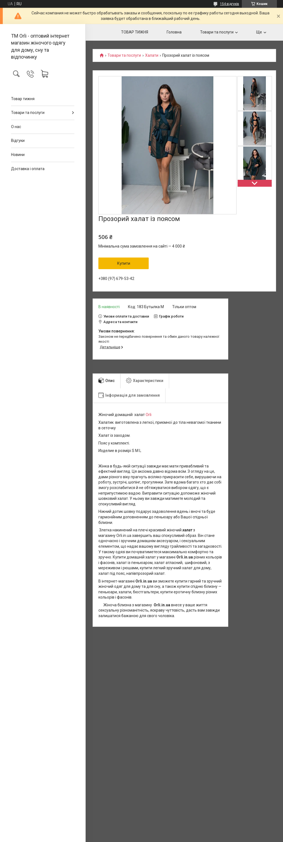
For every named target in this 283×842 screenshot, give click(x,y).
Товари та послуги (27, 112)
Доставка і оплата (27, 169)
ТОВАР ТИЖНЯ (134, 32)
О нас (16, 126)
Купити (123, 263)
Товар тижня (23, 99)
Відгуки (18, 140)
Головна (174, 32)
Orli (148, 414)
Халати (151, 55)
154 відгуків (229, 4)
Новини (18, 154)
